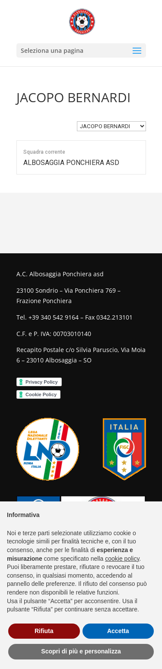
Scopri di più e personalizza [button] (81, 651)
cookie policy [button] (122, 558)
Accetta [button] (118, 630)
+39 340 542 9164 (54, 317)
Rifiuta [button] (44, 630)
